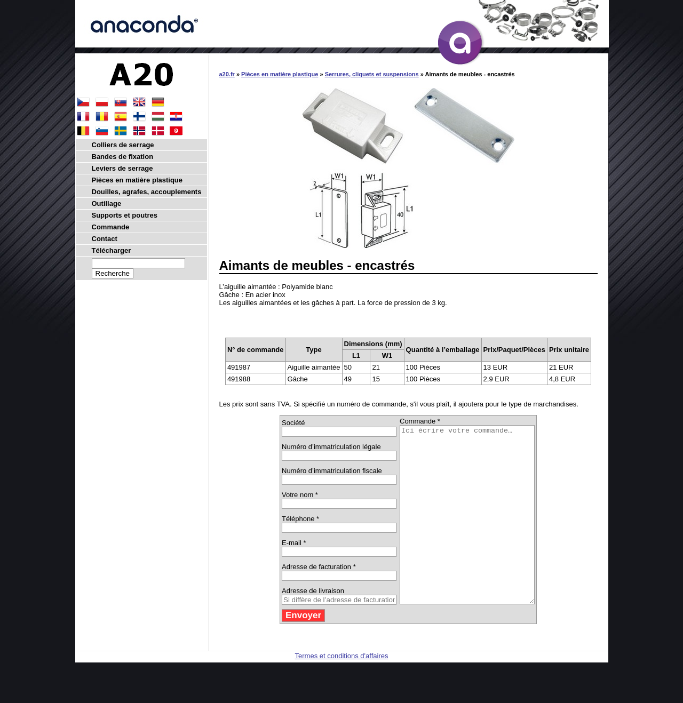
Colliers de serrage (123, 145)
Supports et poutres (125, 215)
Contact (104, 239)
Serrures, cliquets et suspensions (372, 74)
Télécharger (111, 250)
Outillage (107, 203)
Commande (111, 227)
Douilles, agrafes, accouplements (147, 192)
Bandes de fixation (123, 157)
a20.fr (227, 74)
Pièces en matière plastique (279, 74)
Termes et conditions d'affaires (341, 691)
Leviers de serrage (122, 168)
